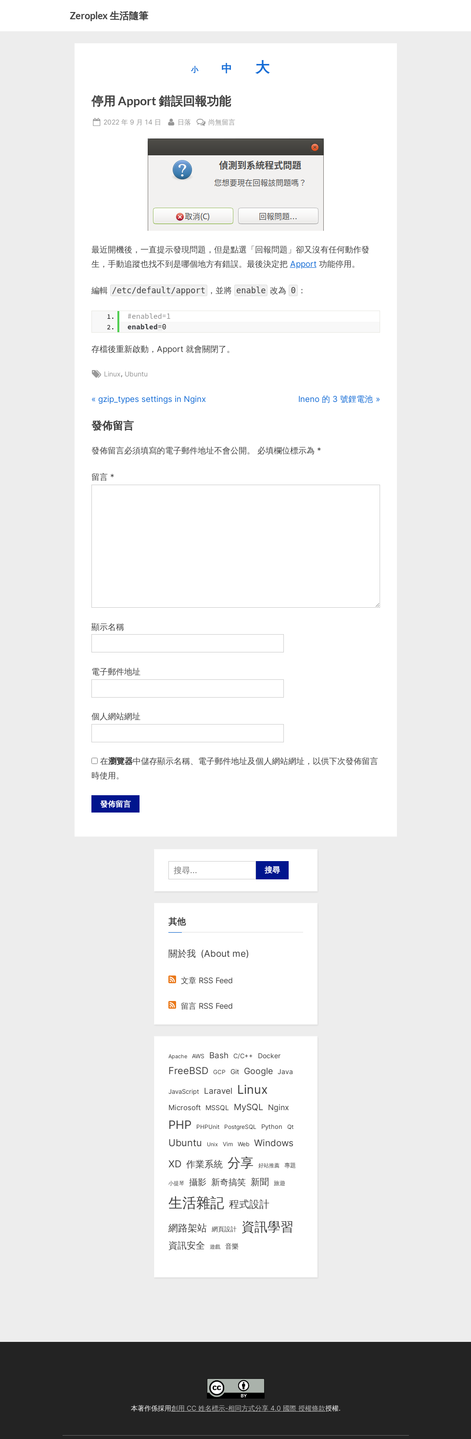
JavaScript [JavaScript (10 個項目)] (183, 1092)
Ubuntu (136, 374)
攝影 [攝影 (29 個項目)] (197, 1183)
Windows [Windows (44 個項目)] (273, 1144)
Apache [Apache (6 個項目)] (177, 1057)
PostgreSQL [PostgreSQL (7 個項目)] (240, 1127)
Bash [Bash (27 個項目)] (219, 1056)
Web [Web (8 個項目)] (243, 1145)
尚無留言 (221, 122)
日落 (184, 121)
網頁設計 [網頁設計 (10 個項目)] (224, 1229)
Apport (303, 264)
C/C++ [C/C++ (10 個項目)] (243, 1057)
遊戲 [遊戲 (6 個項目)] (215, 1247)
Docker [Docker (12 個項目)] (269, 1057)
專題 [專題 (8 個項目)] (290, 1166)
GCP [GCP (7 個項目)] (219, 1073)
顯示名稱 (107, 627)
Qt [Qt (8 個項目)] (290, 1127)
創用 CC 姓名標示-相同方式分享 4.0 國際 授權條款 (248, 1408)
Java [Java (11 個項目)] (285, 1072)
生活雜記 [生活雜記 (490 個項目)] (196, 1203)
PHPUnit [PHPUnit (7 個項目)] (207, 1127)
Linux (112, 374)
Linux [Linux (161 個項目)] (252, 1090)
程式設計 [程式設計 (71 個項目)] (249, 1205)
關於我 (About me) (208, 954)
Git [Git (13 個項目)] (234, 1072)
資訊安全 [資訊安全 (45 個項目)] (186, 1246)
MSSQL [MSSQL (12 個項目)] (217, 1109)
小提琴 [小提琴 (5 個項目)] (176, 1184)
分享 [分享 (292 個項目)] (241, 1164)
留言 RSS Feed (200, 1007)
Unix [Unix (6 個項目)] (212, 1145)
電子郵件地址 (115, 671)
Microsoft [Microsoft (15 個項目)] (184, 1108)
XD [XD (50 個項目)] (174, 1165)
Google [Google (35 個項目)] (258, 1071)
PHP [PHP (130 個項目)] (179, 1125)
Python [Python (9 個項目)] (271, 1127)
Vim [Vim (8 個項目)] (228, 1145)
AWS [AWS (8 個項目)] (198, 1057)
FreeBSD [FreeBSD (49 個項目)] (188, 1071)
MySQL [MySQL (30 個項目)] (248, 1108)
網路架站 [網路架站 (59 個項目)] (187, 1228)
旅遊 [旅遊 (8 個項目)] (279, 1184)
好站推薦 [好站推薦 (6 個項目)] (269, 1166)
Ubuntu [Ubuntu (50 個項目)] (185, 1144)
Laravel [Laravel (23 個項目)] (218, 1092)
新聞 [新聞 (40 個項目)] (260, 1183)
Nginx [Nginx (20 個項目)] (278, 1108)
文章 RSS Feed (200, 981)
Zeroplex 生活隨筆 (109, 15)
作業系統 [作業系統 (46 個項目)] (204, 1165)
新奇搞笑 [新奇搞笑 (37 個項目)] (228, 1182)
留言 (103, 477)
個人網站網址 (115, 716)
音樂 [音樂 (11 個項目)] (232, 1247)
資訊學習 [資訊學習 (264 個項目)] (267, 1227)
